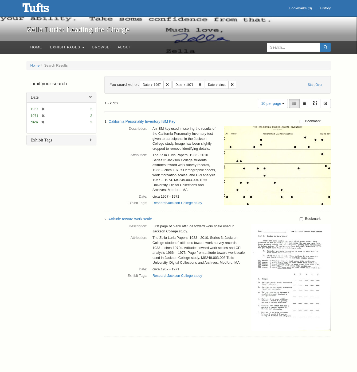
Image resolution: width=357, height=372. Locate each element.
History (325, 8)
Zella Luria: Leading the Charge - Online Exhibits (42, 9)
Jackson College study (184, 203)
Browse (101, 47)
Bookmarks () (300, 8)
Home (36, 47)
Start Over (315, 85)
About (124, 47)
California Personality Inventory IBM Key (142, 121)
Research (159, 203)
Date (35, 97)
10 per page (272, 103)
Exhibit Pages (67, 47)
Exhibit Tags (41, 140)
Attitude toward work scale (130, 219)
